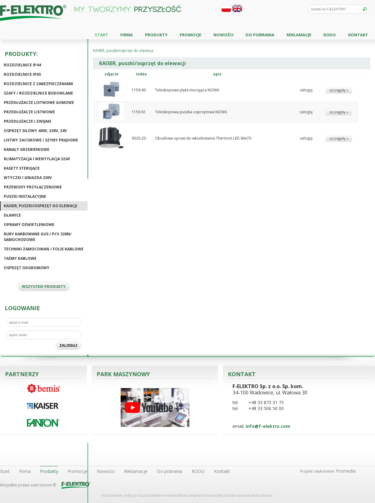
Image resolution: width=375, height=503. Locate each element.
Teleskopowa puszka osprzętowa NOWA (191, 112)
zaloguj (306, 90)
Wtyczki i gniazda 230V (28, 177)
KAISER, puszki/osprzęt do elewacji (40, 205)
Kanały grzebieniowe (26, 149)
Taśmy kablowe (20, 258)
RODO (329, 35)
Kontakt (358, 35)
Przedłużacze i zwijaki (27, 121)
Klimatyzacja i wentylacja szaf (37, 159)
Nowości (223, 35)
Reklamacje (299, 35)
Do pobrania (260, 35)
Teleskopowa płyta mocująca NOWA (187, 90)
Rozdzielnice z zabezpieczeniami (38, 83)
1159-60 (139, 90)
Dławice (12, 215)
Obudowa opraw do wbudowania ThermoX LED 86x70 (203, 138)
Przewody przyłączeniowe (33, 187)
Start (101, 35)
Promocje (190, 35)
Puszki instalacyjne (25, 196)
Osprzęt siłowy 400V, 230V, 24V (35, 130)
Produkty (156, 35)
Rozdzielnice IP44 (22, 65)
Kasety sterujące (22, 168)
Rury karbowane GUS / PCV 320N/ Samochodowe (38, 236)
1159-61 (139, 112)
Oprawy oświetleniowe (29, 224)
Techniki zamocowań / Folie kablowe (43, 249)
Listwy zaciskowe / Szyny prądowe (41, 140)
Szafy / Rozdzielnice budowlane (38, 93)
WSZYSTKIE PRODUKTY (44, 286)
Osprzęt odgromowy (26, 267)
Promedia (346, 471)
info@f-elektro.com (268, 426)
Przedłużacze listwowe (29, 112)
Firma (126, 35)
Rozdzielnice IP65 (22, 74)
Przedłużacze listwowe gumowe (39, 102)
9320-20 (139, 138)
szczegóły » (338, 90)
